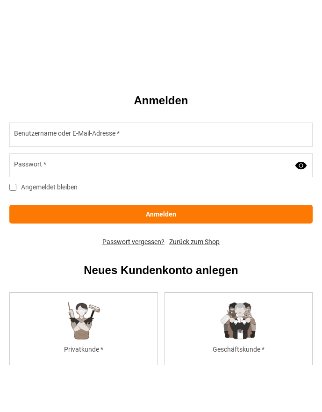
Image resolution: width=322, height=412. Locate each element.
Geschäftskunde (239, 349)
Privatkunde (83, 349)
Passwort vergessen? (133, 242)
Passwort (30, 164)
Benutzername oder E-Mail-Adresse (67, 133)
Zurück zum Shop (194, 242)
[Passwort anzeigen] (301, 165)
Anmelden (161, 214)
